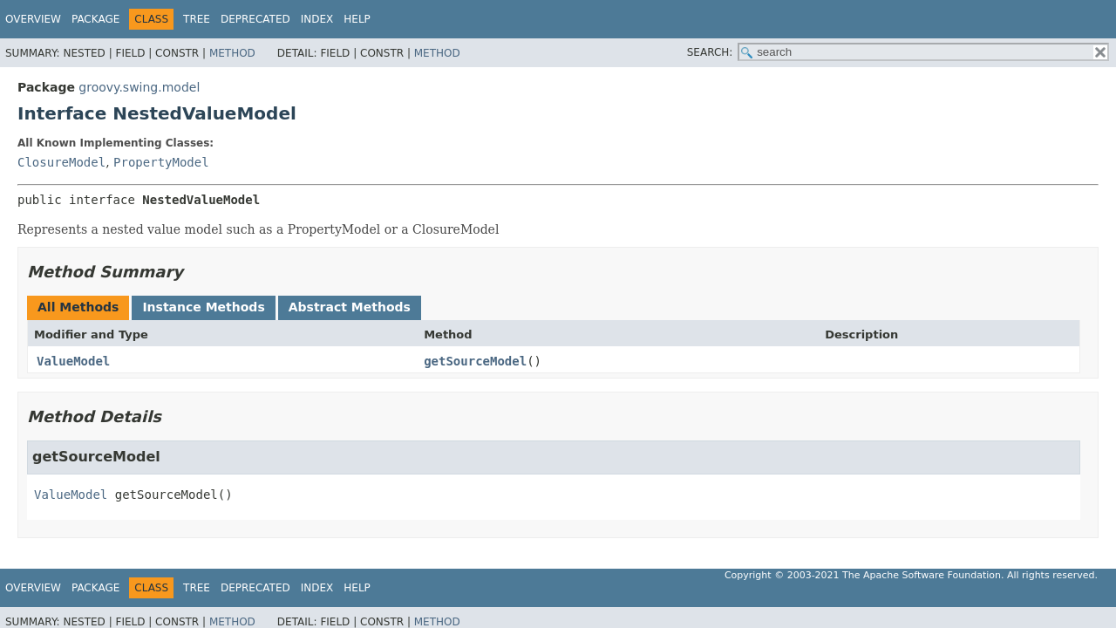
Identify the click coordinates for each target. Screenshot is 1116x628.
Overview (33, 19)
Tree (196, 19)
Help (357, 19)
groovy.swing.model (139, 87)
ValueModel (73, 361)
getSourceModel (475, 361)
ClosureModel (61, 162)
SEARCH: (710, 52)
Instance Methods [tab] (203, 307)
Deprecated (255, 19)
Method (232, 53)
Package (95, 19)
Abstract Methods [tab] (350, 307)
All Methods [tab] (78, 307)
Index (317, 19)
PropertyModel (161, 162)
